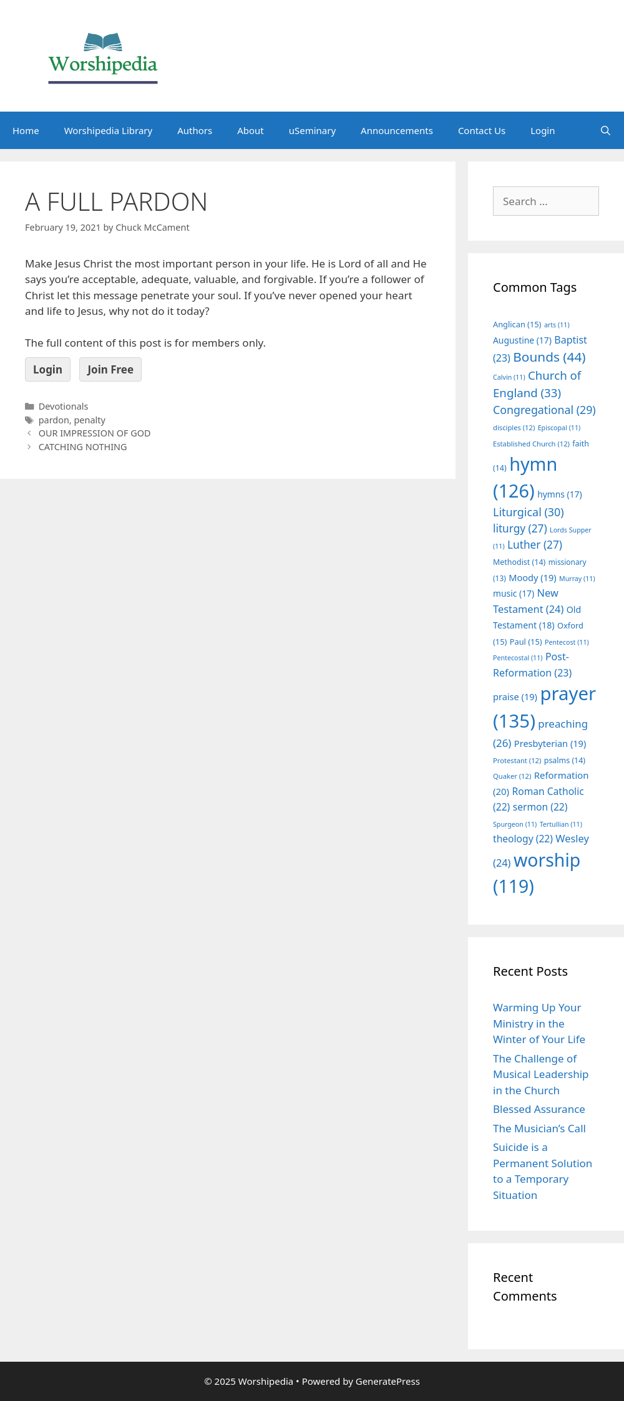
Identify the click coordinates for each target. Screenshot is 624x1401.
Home (25, 130)
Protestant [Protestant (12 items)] (517, 760)
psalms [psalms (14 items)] (564, 760)
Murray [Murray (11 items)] (577, 578)
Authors (194, 130)
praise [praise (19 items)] (515, 696)
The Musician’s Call (539, 1128)
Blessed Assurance (539, 1109)
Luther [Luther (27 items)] (534, 544)
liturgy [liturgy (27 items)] (520, 528)
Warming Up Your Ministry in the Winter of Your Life (539, 1023)
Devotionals (64, 406)
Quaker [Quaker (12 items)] (512, 776)
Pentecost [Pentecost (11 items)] (567, 642)
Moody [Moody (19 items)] (532, 577)
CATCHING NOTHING (83, 447)
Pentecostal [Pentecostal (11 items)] (518, 657)
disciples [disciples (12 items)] (514, 427)
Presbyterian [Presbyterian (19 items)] (550, 743)
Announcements (397, 130)
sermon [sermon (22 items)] (540, 807)
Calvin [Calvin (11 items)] (509, 377)
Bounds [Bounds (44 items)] (549, 356)
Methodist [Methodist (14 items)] (519, 562)
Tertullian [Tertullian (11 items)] (561, 824)
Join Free (110, 369)
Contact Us (481, 130)
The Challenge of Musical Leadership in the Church (541, 1074)
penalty (89, 420)
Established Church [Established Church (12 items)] (531, 443)
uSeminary (312, 130)
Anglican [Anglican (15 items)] (517, 324)
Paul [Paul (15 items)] (526, 641)
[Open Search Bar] (605, 130)
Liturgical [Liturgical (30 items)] (528, 511)
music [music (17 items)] (513, 593)
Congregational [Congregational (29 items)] (544, 409)
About (250, 130)
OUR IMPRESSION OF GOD (95, 433)
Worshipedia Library (108, 130)
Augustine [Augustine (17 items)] (522, 340)
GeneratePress (388, 1381)
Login (542, 130)
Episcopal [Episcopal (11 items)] (559, 427)
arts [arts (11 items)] (557, 324)
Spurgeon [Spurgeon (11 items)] (515, 824)
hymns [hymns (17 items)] (559, 494)
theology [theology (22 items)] (523, 838)
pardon (54, 420)
